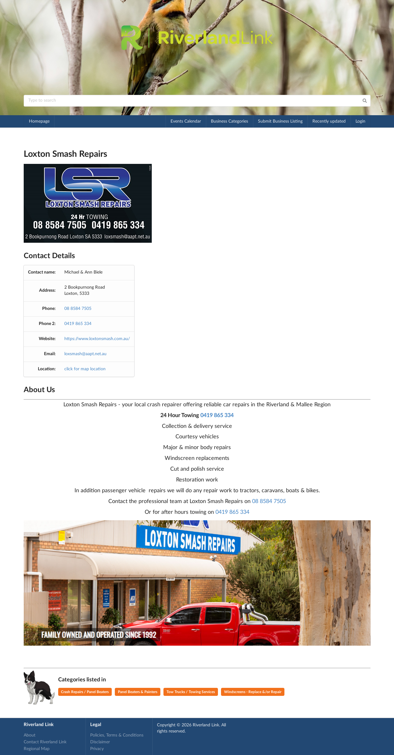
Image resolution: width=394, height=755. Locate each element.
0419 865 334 (77, 324)
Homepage (39, 121)
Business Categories (229, 121)
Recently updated (329, 121)
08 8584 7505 (77, 308)
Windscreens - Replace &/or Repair (252, 692)
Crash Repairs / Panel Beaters (85, 692)
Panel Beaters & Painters (137, 692)
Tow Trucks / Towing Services (191, 692)
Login (360, 121)
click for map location (85, 369)
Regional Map (37, 749)
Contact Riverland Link (45, 742)
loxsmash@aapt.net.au (85, 354)
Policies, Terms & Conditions (116, 735)
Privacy (97, 749)
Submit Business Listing (280, 121)
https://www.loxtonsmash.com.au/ (97, 339)
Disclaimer (100, 742)
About (29, 735)
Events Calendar (186, 121)
